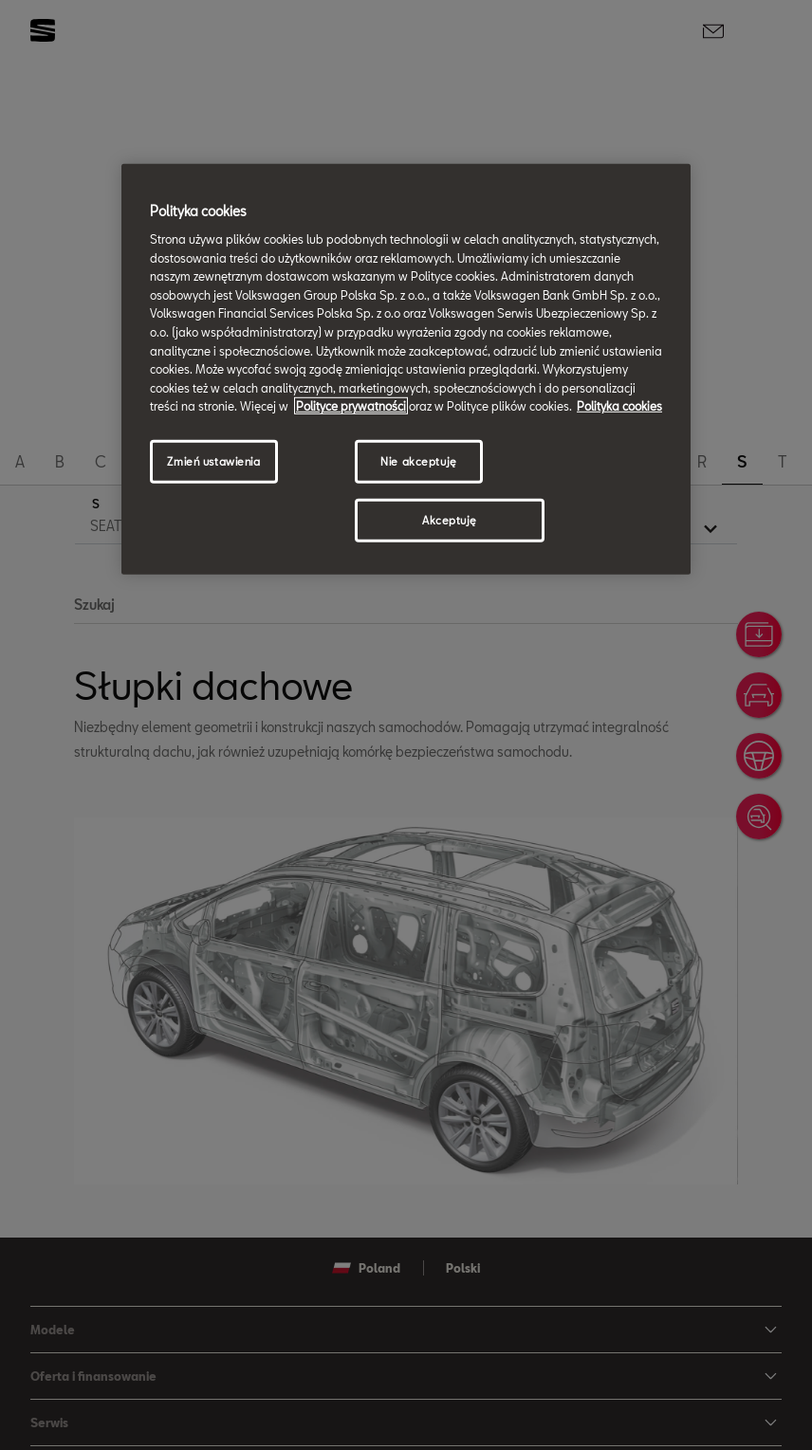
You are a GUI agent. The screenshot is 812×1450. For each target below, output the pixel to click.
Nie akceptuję (418, 461)
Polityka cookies (619, 406)
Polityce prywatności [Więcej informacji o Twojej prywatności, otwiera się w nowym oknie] (351, 406)
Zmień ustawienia (213, 461)
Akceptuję (449, 520)
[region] (406, 369)
